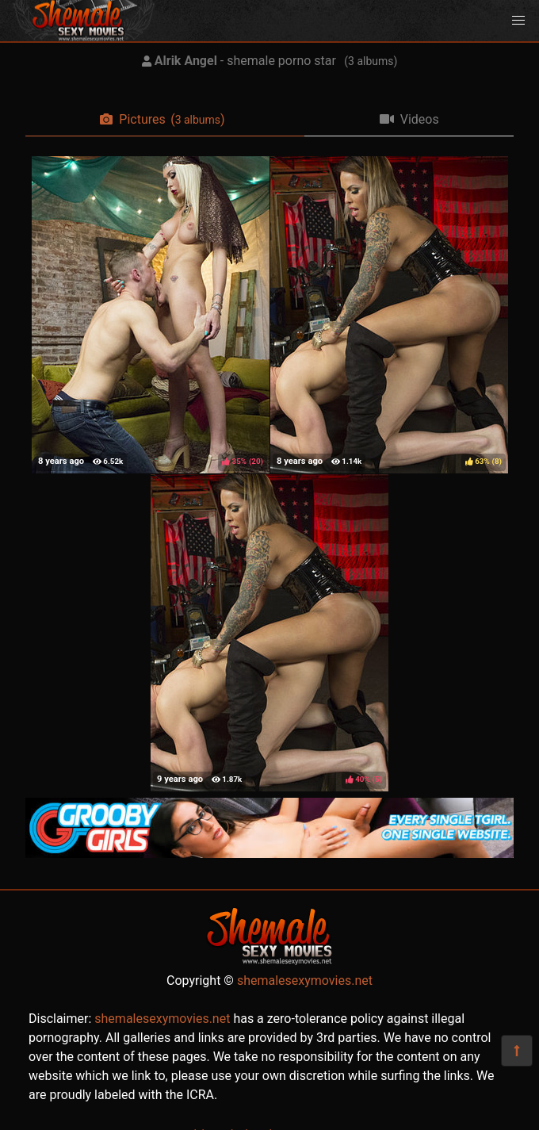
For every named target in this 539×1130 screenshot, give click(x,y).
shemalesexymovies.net (305, 980)
